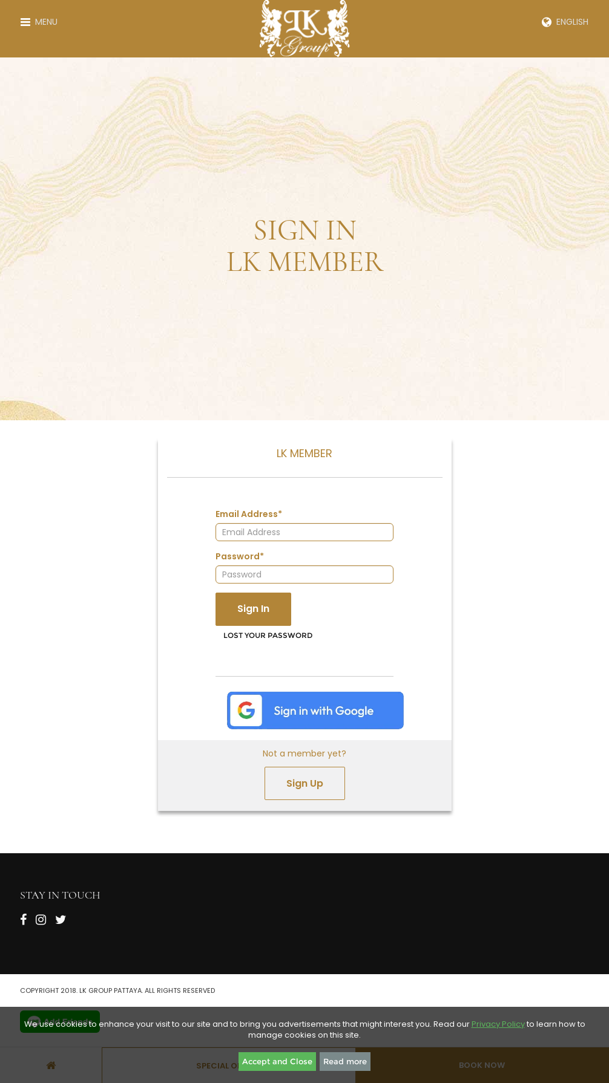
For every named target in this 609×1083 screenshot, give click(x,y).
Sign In (253, 609)
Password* (240, 556)
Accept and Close (277, 1061)
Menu (39, 22)
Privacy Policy (498, 1024)
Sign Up (304, 783)
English (565, 22)
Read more (345, 1061)
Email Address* (249, 514)
